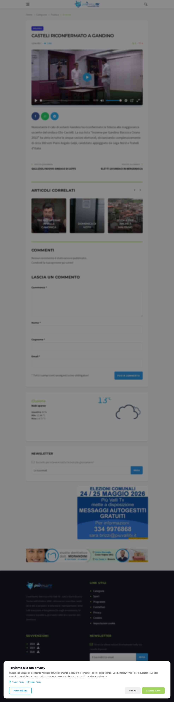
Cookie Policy (34, 681)
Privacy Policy (16, 681)
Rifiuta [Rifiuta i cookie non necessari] (132, 690)
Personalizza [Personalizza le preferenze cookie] (20, 690)
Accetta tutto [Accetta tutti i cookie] (153, 690)
